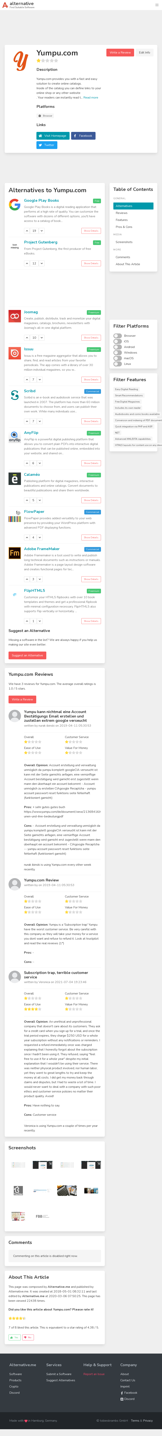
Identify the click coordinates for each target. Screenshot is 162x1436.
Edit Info (144, 52)
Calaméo (32, 474)
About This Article (128, 264)
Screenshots (124, 242)
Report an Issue (94, 1374)
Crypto (13, 1386)
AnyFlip (31, 432)
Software (15, 1374)
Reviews (122, 213)
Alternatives (124, 206)
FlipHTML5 (34, 590)
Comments (123, 257)
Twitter (49, 145)
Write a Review (120, 52)
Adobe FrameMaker (42, 548)
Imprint (125, 1386)
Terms (135, 1421)
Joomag (31, 312)
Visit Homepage (55, 136)
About (124, 1374)
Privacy (148, 1421)
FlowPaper (34, 511)
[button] (157, 5)
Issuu (28, 349)
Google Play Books (41, 200)
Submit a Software (59, 1374)
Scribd (29, 391)
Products (15, 1380)
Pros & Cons (124, 227)
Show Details (91, 230)
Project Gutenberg (40, 242)
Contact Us (127, 1380)
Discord (14, 1393)
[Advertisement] (81, 29)
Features (122, 220)
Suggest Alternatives (60, 1380)
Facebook (85, 136)
